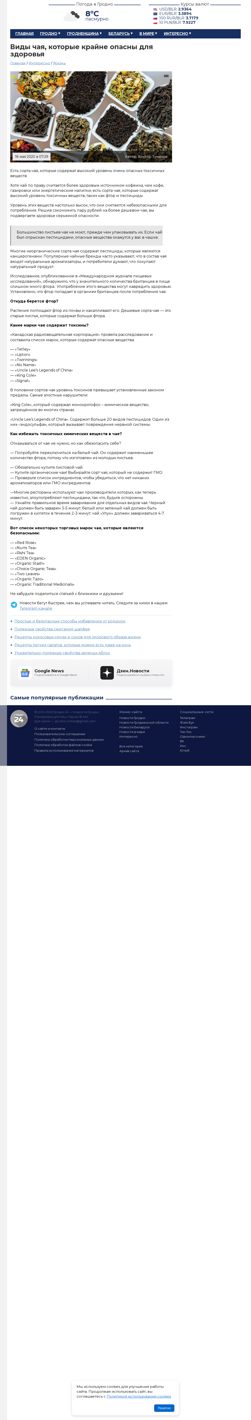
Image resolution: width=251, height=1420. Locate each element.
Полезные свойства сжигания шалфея (52, 629)
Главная (24, 33)
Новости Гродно (132, 718)
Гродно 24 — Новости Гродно (19, 718)
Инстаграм (188, 727)
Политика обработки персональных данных (69, 739)
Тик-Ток (185, 732)
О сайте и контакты (49, 728)
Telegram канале (36, 608)
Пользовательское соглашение (59, 734)
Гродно (48, 33)
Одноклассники (192, 736)
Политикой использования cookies (139, 1396)
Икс (183, 746)
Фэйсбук (187, 722)
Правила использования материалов (64, 750)
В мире (146, 33)
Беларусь (119, 33)
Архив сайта (129, 751)
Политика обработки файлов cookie (63, 745)
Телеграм (187, 718)
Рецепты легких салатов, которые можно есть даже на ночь (72, 645)
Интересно (176, 33)
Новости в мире (132, 732)
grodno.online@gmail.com (75, 721)
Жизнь (59, 63)
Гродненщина (83, 33)
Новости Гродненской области (144, 722)
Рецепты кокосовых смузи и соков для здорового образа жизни (77, 637)
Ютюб (185, 750)
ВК (182, 741)
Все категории (131, 746)
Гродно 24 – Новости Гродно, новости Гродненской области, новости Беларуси (25, 14)
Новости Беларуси (134, 727)
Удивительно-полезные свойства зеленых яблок (62, 653)
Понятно (164, 1408)
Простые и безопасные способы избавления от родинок (70, 621)
